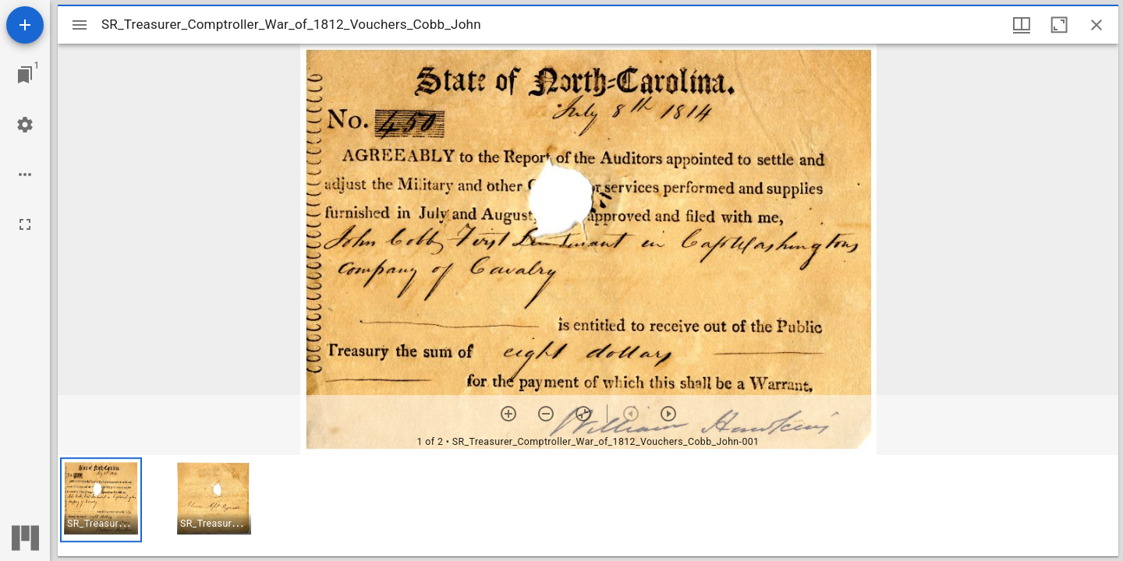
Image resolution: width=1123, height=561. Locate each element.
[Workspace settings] (25, 124)
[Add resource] (25, 25)
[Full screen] (25, 224)
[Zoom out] (546, 413)
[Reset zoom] (583, 413)
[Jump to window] (25, 75)
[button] (101, 499)
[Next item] (668, 413)
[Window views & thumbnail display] (1021, 25)
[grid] (588, 505)
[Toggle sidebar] (79, 25)
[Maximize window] (1059, 25)
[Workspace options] (25, 174)
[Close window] (1096, 25)
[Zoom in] (508, 413)
